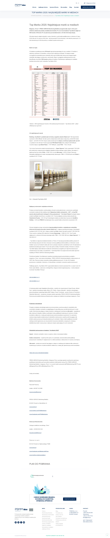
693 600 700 (61, 535)
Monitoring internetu (47, 513)
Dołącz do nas (59, 514)
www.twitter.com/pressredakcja (37, 455)
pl (76, 2)
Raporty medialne (46, 525)
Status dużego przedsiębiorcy (59, 524)
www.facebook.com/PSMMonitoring (38, 414)
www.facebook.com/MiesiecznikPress (39, 451)
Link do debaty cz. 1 (34, 277)
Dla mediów (64, 6)
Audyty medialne (46, 523)
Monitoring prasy (46, 516)
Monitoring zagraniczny (48, 522)
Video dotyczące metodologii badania (38, 352)
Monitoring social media (48, 514)
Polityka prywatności (61, 520)
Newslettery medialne (47, 527)
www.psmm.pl (33, 407)
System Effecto (54, 6)
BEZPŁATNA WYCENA (88, 6)
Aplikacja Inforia (42, 6)
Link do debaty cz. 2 (34, 281)
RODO (57, 522)
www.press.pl (32, 447)
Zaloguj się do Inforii (89, 2)
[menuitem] (33, 7)
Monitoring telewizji (47, 520)
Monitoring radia (46, 518)
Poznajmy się (59, 513)
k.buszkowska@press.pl (35, 432)
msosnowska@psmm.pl (35, 392)
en (78, 2)
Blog (70, 6)
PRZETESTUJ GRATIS (69, 499)
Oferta (33, 6)
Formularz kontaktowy (61, 518)
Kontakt (76, 6)
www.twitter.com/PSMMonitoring (37, 410)
